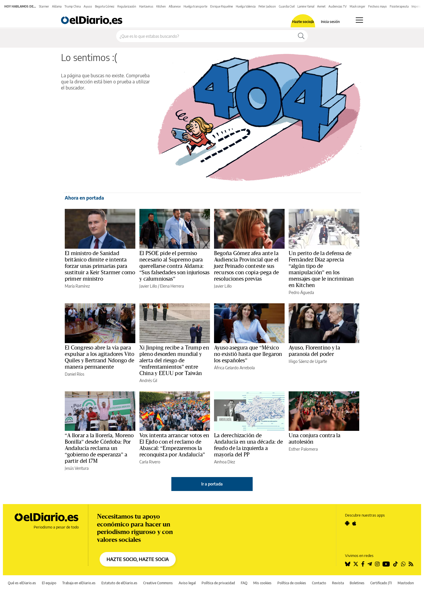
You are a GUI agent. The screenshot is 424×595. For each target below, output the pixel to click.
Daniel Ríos (74, 374)
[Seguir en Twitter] (355, 564)
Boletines (357, 583)
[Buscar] (301, 36)
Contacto (319, 583)
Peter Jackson (267, 6)
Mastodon (406, 583)
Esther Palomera (303, 449)
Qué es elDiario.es (22, 583)
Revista (338, 583)
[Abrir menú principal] (359, 20)
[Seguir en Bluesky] (347, 564)
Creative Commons (158, 583)
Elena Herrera (172, 286)
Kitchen (161, 6)
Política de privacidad (218, 583)
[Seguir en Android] (347, 523)
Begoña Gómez (104, 6)
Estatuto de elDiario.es (119, 583)
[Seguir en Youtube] (386, 564)
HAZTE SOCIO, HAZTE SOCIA (138, 559)
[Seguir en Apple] (354, 523)
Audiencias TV (337, 6)
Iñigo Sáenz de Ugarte (308, 361)
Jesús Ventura (77, 468)
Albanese (175, 6)
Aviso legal (187, 583)
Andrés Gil (148, 380)
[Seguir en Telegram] (369, 564)
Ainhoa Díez (224, 461)
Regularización (126, 6)
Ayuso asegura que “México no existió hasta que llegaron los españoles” (248, 354)
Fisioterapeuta (399, 6)
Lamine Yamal (305, 6)
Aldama (57, 6)
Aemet (321, 6)
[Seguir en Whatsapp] (403, 564)
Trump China (72, 6)
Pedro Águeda (301, 292)
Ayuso (88, 6)
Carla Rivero (149, 461)
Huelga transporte (195, 6)
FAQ (244, 583)
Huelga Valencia (246, 6)
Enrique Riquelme (221, 6)
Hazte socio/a (303, 22)
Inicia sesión (330, 22)
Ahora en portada (84, 198)
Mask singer (357, 6)
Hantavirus (146, 6)
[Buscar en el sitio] (205, 36)
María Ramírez (77, 286)
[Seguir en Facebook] (362, 564)
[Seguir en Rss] (411, 564)
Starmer (44, 6)
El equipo (49, 583)
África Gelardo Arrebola (234, 367)
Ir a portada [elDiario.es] (212, 483)
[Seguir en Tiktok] (395, 564)
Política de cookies (291, 583)
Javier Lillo (148, 286)
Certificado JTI (381, 583)
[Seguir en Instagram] (377, 564)
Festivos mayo (377, 6)
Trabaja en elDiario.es (79, 583)
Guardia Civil (286, 6)
